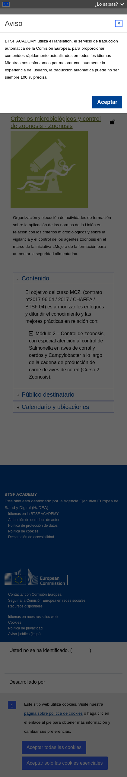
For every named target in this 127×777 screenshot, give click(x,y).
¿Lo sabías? (109, 4)
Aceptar (107, 102)
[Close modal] (118, 23)
